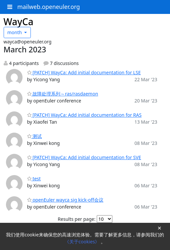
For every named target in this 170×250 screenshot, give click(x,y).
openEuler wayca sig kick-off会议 (65, 200)
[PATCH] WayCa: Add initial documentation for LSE (84, 72)
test (34, 178)
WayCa (18, 21)
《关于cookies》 (83, 241)
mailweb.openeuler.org (48, 7)
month (15, 32)
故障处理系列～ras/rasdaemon (62, 94)
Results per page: (76, 219)
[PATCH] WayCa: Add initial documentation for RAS (84, 115)
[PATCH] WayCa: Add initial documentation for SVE (84, 157)
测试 (34, 136)
